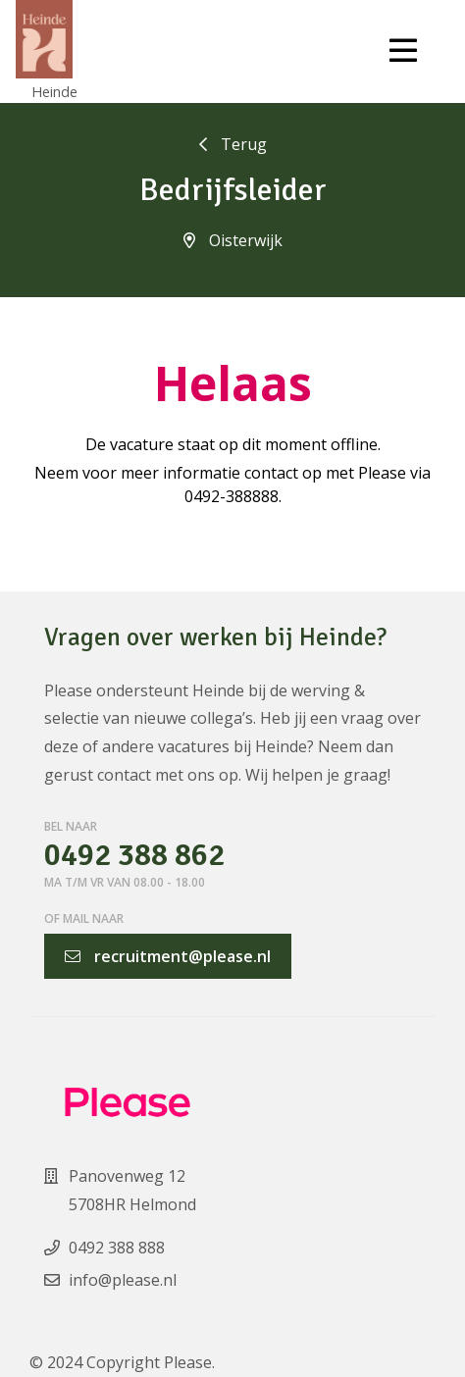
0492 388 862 (134, 856)
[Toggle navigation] (403, 51)
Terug (233, 144)
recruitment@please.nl (168, 956)
